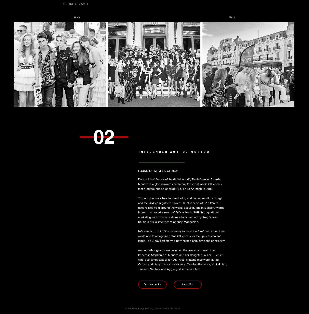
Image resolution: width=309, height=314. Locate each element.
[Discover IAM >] (152, 285)
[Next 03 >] (188, 285)
